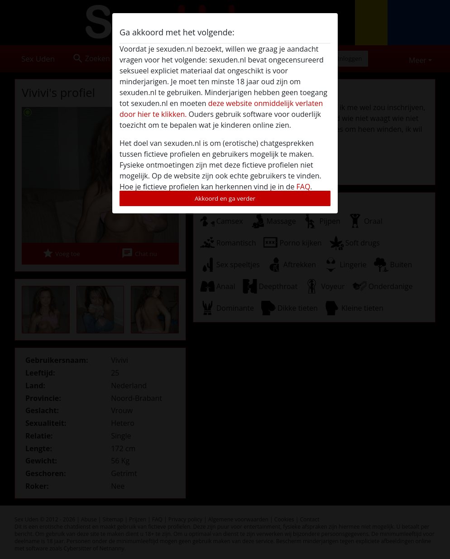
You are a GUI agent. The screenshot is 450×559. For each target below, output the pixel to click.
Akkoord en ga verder (225, 198)
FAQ (304, 187)
